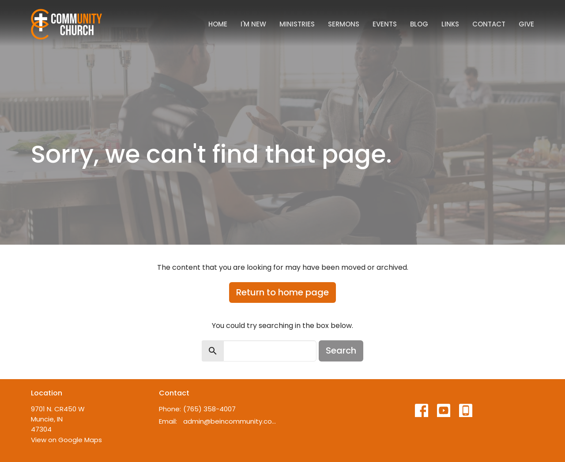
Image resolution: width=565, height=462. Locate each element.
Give (526, 24)
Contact (488, 24)
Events (385, 24)
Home (217, 24)
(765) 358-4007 (209, 409)
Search (341, 350)
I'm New (253, 24)
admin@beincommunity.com (230, 421)
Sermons (343, 24)
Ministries (297, 24)
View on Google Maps (66, 439)
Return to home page (282, 292)
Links (450, 24)
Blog (419, 24)
